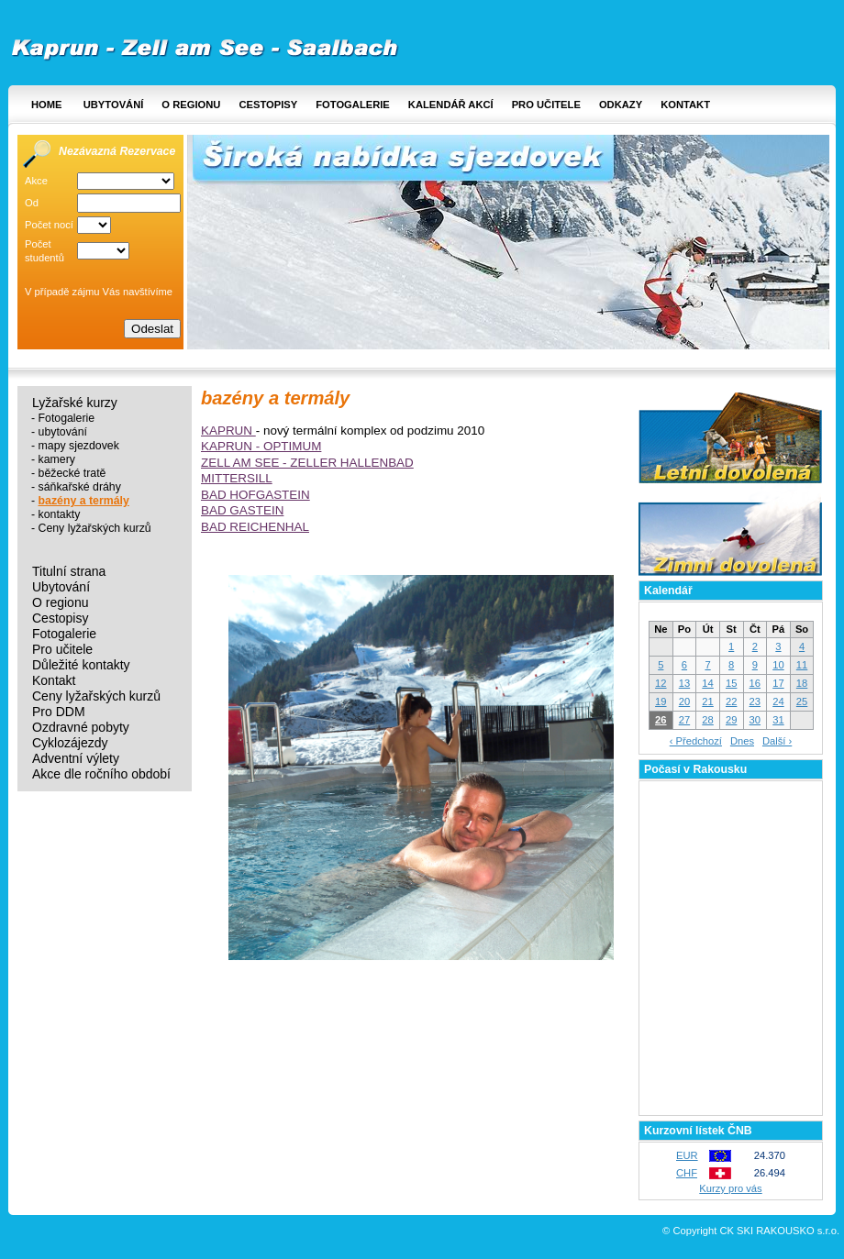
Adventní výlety (75, 759)
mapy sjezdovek (79, 445)
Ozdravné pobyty (80, 727)
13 (684, 683)
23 (755, 701)
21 (707, 701)
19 (660, 701)
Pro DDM (58, 712)
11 (801, 664)
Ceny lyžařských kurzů (95, 528)
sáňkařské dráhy (80, 486)
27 (684, 719)
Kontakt (685, 104)
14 (707, 683)
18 (801, 683)
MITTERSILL (236, 478)
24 (777, 701)
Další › (777, 740)
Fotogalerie (353, 104)
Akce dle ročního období (101, 774)
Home (46, 104)
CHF (686, 1172)
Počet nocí (49, 224)
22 (731, 701)
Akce (36, 180)
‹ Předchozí (696, 740)
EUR (687, 1155)
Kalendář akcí (451, 104)
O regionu (190, 104)
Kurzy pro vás (730, 1188)
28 (707, 719)
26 (660, 719)
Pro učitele (546, 104)
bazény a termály (84, 500)
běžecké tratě (72, 473)
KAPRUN (228, 430)
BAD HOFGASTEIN (255, 495)
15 (731, 683)
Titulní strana (69, 572)
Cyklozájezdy (69, 743)
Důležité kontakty (81, 665)
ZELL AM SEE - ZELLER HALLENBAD (307, 462)
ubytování (63, 431)
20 (684, 701)
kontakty (60, 514)
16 (755, 683)
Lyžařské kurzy (74, 403)
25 (801, 701)
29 (731, 719)
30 (755, 719)
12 (660, 683)
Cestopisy (268, 104)
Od (32, 202)
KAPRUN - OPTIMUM (261, 446)
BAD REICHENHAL (255, 527)
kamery (57, 459)
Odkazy (620, 104)
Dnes (742, 740)
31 (777, 719)
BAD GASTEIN (242, 510)
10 (777, 664)
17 (777, 683)
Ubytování (113, 104)
